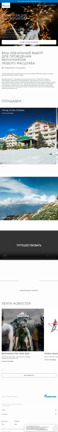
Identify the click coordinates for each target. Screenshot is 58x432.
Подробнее (6, 217)
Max (3, 424)
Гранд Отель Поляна (13, 110)
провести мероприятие (29, 42)
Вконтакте (5, 421)
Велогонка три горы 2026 (15, 353)
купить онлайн (43, 5)
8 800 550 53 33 (35, 1)
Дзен (15, 424)
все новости (29, 375)
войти (53, 5)
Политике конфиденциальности (43, 429)
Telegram (17, 421)
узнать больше (7, 113)
